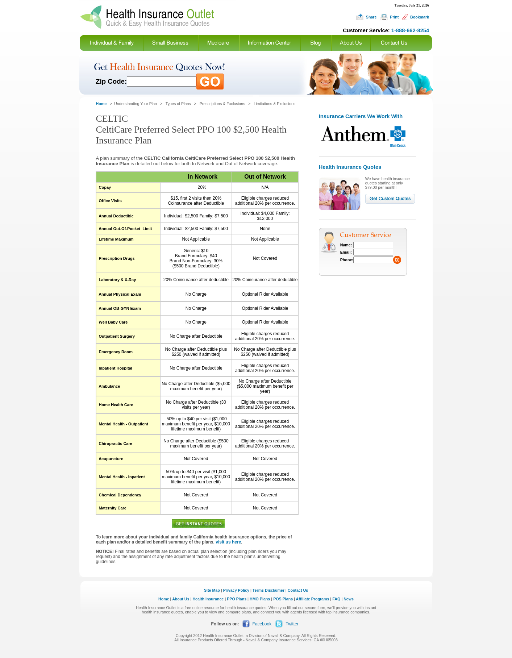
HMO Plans (260, 599)
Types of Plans (178, 103)
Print (394, 17)
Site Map (212, 590)
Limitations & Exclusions (274, 103)
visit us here (228, 542)
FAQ (336, 599)
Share (371, 17)
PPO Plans (236, 599)
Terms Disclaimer (268, 590)
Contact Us (298, 590)
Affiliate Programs (312, 599)
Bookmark (419, 17)
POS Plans (283, 599)
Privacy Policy (236, 590)
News (349, 599)
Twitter (292, 623)
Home (163, 599)
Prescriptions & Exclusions (222, 103)
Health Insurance (208, 599)
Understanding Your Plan (135, 103)
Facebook (262, 623)
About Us (180, 599)
